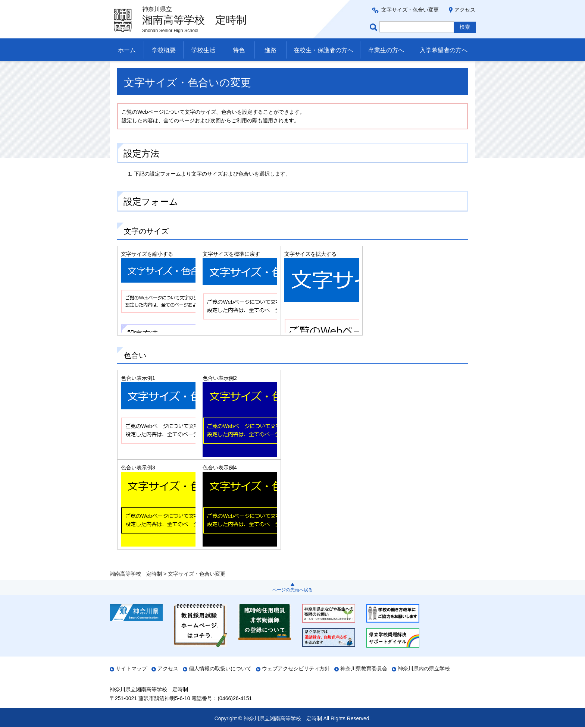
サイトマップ (131, 668)
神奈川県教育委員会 (363, 668)
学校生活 (203, 50)
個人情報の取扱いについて (220, 668)
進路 (270, 50)
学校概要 (164, 50)
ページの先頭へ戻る (292, 589)
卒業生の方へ (386, 50)
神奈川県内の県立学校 (424, 668)
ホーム (127, 50)
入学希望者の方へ (443, 50)
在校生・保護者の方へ (323, 50)
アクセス (464, 10)
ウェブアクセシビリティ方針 (296, 668)
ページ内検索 (374, 27)
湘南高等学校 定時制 (136, 70)
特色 (239, 50)
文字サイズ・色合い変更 (410, 10)
